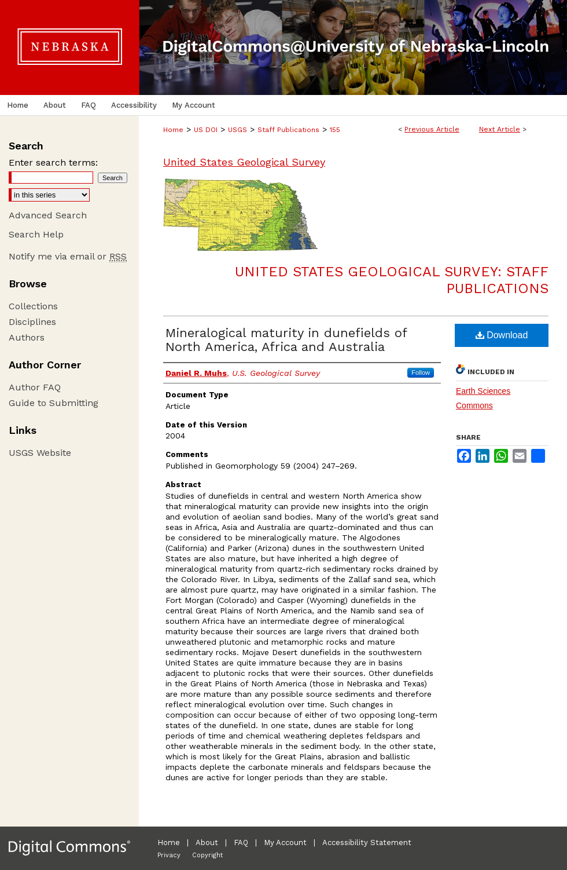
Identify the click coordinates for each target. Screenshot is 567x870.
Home (173, 130)
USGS (237, 130)
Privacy (169, 855)
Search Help (36, 234)
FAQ (241, 842)
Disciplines (32, 321)
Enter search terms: (53, 162)
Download (502, 335)
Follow (420, 372)
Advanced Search (48, 215)
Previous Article (431, 129)
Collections (33, 306)
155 (335, 130)
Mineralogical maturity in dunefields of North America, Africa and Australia (286, 340)
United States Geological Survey (244, 162)
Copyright (207, 855)
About (207, 842)
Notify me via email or (68, 256)
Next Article (499, 129)
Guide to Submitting (53, 402)
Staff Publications (288, 130)
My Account (285, 842)
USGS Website (40, 452)
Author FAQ (35, 387)
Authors (27, 337)
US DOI (206, 130)
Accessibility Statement (366, 842)
